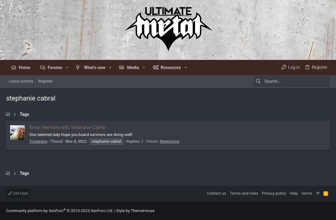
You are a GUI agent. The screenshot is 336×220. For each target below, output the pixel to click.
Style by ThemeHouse (135, 210)
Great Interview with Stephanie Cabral (68, 127)
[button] (67, 68)
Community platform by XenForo (59, 210)
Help (294, 193)
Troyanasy (39, 141)
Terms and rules (244, 193)
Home (306, 193)
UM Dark (18, 193)
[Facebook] (327, 211)
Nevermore (170, 141)
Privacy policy (274, 193)
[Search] (291, 81)
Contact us (216, 193)
